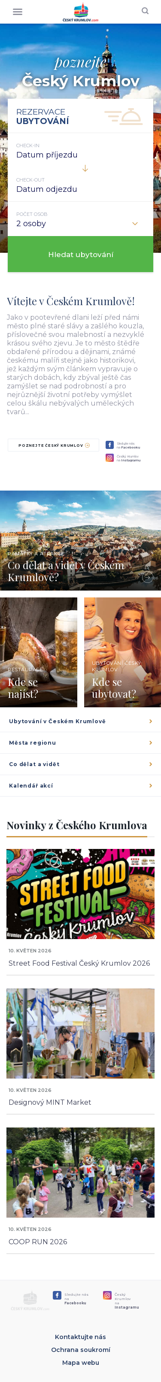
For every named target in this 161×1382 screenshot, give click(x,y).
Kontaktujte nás (80, 1337)
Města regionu (81, 742)
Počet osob (32, 214)
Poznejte (54, 445)
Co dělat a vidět (81, 764)
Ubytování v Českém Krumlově (81, 721)
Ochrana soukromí (80, 1350)
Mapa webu (80, 1363)
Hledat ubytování (80, 254)
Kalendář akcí (81, 785)
